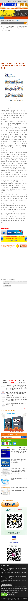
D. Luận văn (12, 279)
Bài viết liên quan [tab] (12, 381)
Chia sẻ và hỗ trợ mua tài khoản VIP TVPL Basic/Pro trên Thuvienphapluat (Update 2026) (19, 489)
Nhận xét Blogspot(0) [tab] (22, 381)
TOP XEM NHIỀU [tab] (7, 447)
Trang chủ (3, 26)
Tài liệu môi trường (17, 599)
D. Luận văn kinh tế (11, 26)
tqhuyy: (2, 572)
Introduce (9, 1)
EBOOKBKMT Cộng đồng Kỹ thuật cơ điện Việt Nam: (14, 568)
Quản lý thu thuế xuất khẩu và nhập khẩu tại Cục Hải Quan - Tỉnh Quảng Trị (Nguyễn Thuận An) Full (16, 393)
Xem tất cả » (24, 409)
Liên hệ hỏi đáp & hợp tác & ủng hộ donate (19, 479)
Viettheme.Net (10, 599)
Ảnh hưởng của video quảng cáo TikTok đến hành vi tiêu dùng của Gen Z (13, 66)
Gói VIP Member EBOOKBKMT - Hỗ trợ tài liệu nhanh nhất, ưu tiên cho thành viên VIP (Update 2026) (19, 451)
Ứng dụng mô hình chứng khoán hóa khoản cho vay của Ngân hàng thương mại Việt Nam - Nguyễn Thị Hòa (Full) (16, 399)
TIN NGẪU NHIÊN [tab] (20, 447)
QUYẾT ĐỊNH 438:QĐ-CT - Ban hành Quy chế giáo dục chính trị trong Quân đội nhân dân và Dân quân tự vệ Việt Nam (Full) (19, 471)
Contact (25, 1)
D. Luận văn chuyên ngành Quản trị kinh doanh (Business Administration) (15, 282)
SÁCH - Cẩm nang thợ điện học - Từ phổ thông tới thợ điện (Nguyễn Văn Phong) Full (19, 461)
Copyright (19, 1)
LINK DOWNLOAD (5, 228)
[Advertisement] (14, 47)
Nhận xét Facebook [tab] (4, 381)
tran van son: (4, 580)
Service (14, 1)
